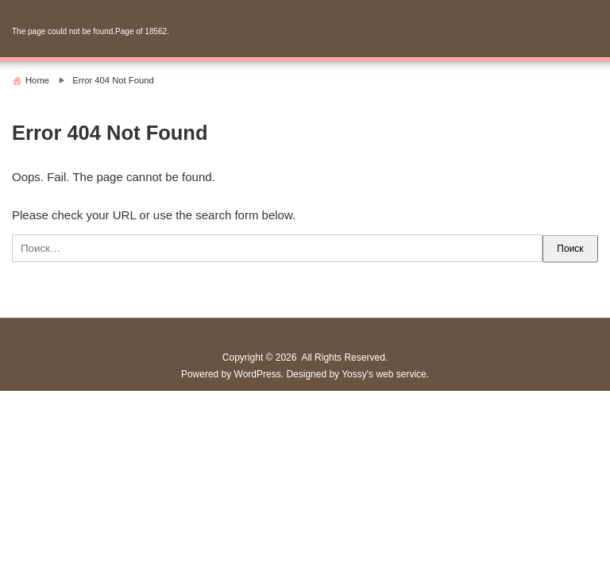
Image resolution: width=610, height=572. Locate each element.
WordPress (257, 374)
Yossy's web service (384, 374)
